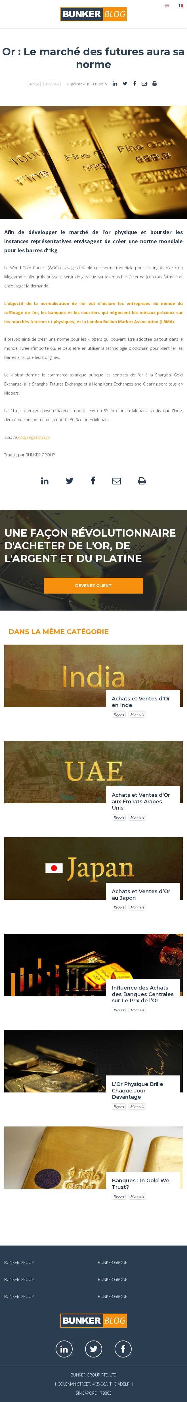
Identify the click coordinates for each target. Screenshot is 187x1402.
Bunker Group (19, 1262)
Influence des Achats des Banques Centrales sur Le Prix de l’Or (143, 994)
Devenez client (93, 585)
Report (119, 714)
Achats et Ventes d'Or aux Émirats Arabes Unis (141, 801)
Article (34, 84)
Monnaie (52, 84)
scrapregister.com (33, 437)
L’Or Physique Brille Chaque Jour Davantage (137, 1090)
